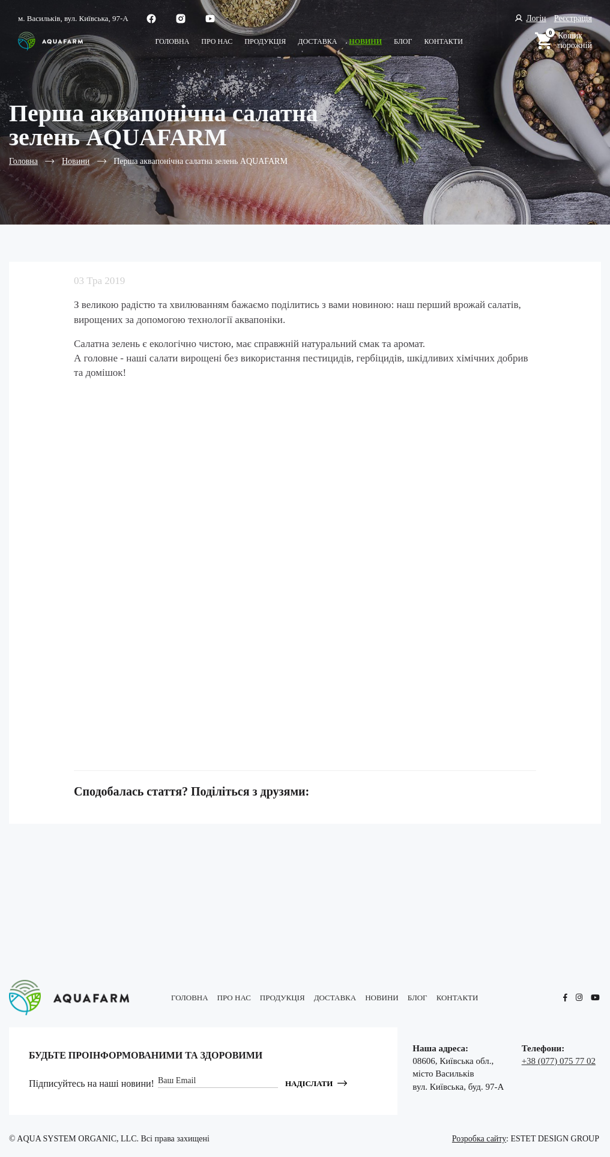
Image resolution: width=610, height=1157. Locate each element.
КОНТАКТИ (443, 41)
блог (403, 41)
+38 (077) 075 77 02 (559, 1061)
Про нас (216, 41)
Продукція (265, 41)
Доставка (317, 41)
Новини (365, 41)
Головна (172, 41)
